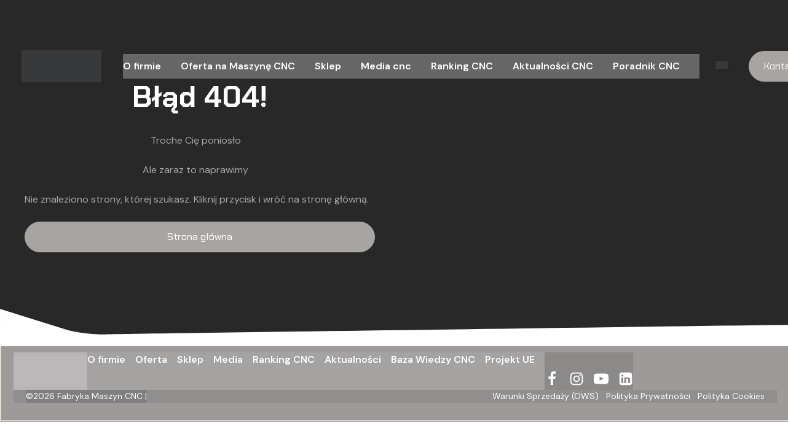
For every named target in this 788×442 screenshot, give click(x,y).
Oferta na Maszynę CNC (238, 66)
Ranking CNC (462, 66)
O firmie (142, 66)
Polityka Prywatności (648, 395)
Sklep (328, 66)
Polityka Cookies (731, 395)
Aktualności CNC (553, 66)
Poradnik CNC (646, 66)
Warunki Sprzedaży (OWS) (545, 395)
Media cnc (386, 66)
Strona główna (199, 236)
